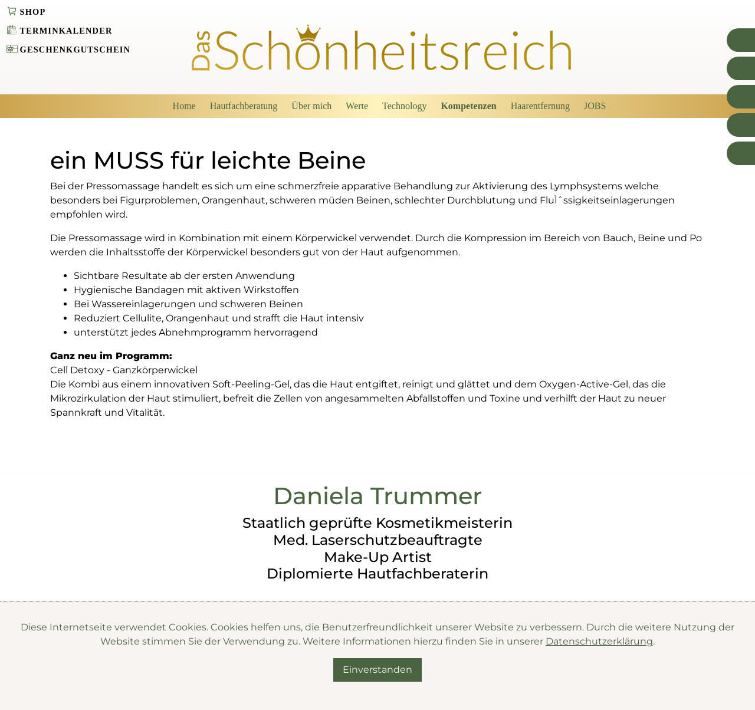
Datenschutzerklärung (599, 641)
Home (184, 106)
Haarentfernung (540, 106)
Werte (357, 106)
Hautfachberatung (244, 106)
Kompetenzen (468, 106)
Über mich (311, 106)
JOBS (595, 106)
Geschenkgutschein (75, 49)
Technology (404, 106)
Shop (33, 12)
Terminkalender (66, 30)
